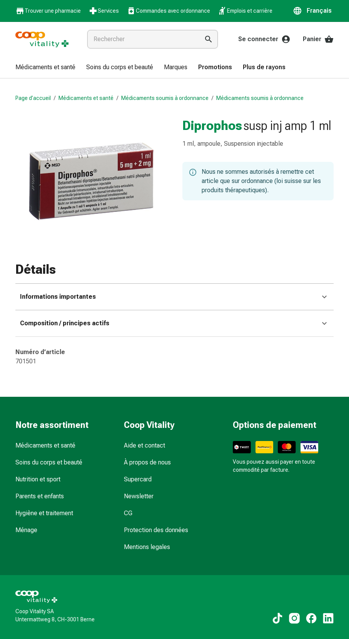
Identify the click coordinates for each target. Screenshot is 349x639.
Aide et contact (144, 445)
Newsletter (139, 496)
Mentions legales (147, 547)
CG (128, 513)
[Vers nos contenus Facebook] (311, 618)
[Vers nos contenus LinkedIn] (328, 618)
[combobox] (141, 39)
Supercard (138, 479)
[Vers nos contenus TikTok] (277, 618)
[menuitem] (45, 67)
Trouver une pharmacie (48, 11)
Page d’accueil (33, 98)
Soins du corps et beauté (48, 462)
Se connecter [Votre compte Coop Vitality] (264, 39)
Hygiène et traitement (44, 513)
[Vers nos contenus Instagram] (294, 618)
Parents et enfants (39, 496)
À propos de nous (147, 462)
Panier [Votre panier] (318, 39)
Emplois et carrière (245, 10)
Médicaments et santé (86, 98)
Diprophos (212, 125)
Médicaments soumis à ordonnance (165, 98)
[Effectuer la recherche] (208, 39)
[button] (313, 10)
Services (104, 10)
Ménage (26, 530)
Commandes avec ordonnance (168, 10)
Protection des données (156, 530)
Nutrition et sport (37, 479)
